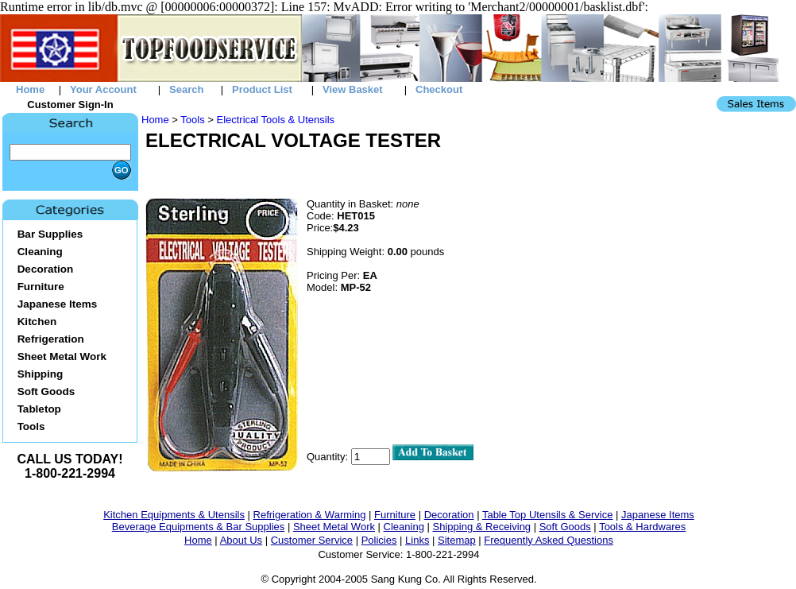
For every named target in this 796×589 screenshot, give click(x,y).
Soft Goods (565, 527)
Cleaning (404, 527)
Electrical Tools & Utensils (275, 120)
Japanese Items (657, 515)
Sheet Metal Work (334, 527)
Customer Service (312, 540)
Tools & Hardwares (642, 527)
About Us (241, 540)
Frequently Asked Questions (548, 540)
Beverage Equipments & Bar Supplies (198, 527)
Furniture (394, 515)
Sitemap (457, 540)
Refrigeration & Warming (309, 515)
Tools (192, 120)
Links (417, 540)
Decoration (449, 515)
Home (155, 120)
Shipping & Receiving (482, 527)
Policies (379, 540)
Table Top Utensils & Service (547, 515)
